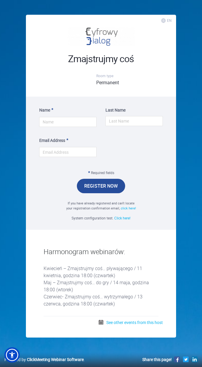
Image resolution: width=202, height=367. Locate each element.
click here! (128, 208)
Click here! (122, 218)
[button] (12, 355)
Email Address (52, 140)
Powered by (44, 359)
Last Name (115, 110)
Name (44, 110)
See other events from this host (130, 322)
